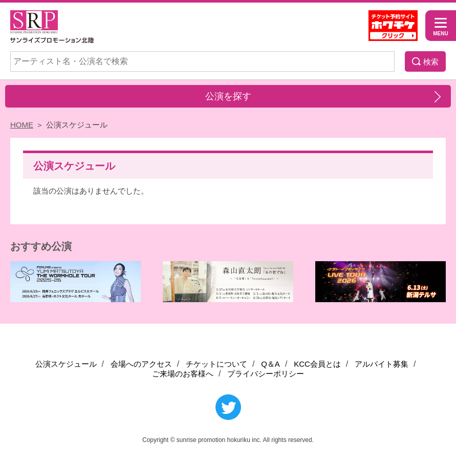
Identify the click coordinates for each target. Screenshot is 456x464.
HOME (21, 124)
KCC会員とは (317, 364)
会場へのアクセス (141, 364)
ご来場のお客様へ (182, 373)
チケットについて (216, 364)
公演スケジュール (66, 364)
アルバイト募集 (381, 364)
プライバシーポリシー (265, 373)
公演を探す (228, 96)
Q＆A (270, 364)
